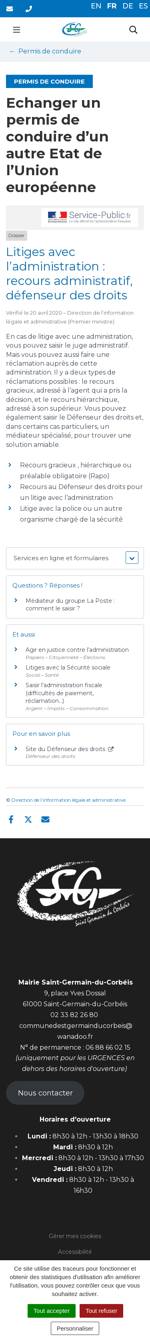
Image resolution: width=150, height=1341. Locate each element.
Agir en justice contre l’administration (77, 649)
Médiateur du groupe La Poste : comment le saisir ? (70, 604)
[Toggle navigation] (16, 29)
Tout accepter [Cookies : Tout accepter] (52, 1310)
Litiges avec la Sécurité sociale (68, 667)
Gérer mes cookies (75, 1236)
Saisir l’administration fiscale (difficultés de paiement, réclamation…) (64, 693)
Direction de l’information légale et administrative (69, 800)
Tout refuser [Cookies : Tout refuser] (101, 1310)
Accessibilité (75, 1251)
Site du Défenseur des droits (70, 749)
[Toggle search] (133, 29)
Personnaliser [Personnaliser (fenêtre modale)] (75, 1328)
